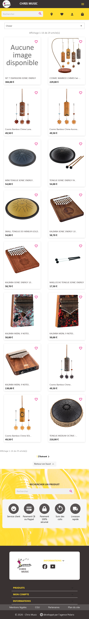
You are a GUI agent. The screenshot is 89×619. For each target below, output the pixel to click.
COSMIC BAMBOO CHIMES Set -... (65, 78)
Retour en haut (44, 464)
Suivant (45, 456)
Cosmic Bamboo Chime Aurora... (64, 129)
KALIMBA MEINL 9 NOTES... (17, 333)
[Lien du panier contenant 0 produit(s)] (82, 14)
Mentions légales (18, 607)
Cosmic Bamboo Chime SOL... (18, 435)
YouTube (52, 566)
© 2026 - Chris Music (26, 614)
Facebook (45, 566)
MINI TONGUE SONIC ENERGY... (19, 180)
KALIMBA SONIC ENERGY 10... (63, 231)
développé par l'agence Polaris (57, 614)
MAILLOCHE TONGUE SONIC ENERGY (67, 282)
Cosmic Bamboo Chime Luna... (18, 129)
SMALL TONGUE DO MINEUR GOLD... (22, 231)
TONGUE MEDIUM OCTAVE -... (63, 435)
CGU (37, 607)
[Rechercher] (22, 14)
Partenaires (54, 607)
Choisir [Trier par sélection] (44, 26)
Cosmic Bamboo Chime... (61, 384)
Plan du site (74, 607)
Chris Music (29, 3)
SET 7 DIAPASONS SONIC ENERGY (20, 78)
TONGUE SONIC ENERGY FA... (63, 180)
